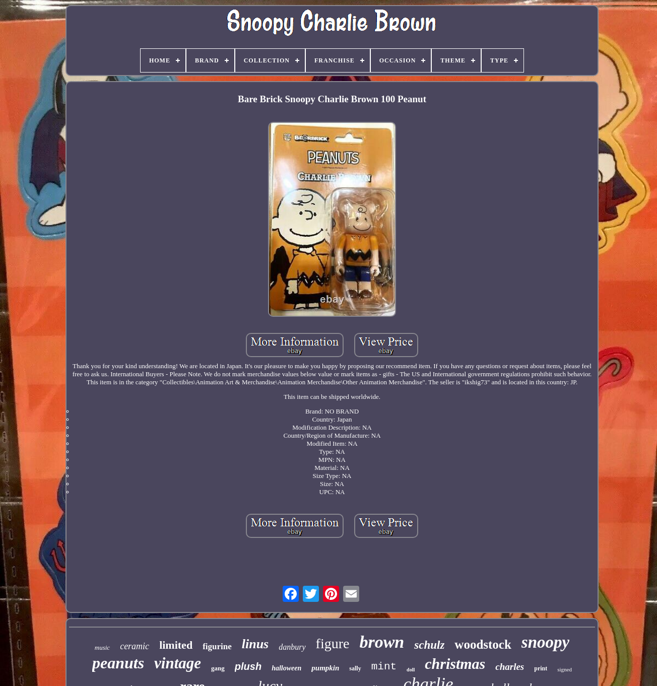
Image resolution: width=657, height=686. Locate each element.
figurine (217, 646)
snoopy (545, 642)
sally (355, 668)
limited (175, 645)
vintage (177, 663)
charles (509, 666)
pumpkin (325, 668)
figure (333, 643)
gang (218, 668)
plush (248, 666)
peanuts (118, 663)
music (102, 647)
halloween (286, 668)
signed (564, 669)
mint (384, 666)
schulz (429, 645)
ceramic (134, 646)
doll (411, 669)
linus (255, 644)
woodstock (482, 644)
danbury (292, 647)
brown (381, 642)
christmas (455, 663)
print (540, 668)
